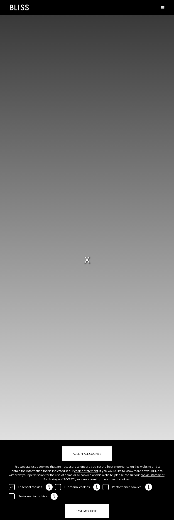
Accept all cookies (87, 454)
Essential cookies (30, 487)
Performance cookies (127, 487)
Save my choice (87, 511)
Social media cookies (32, 496)
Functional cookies (77, 487)
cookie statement (86, 471)
